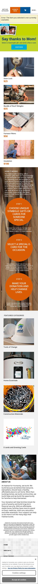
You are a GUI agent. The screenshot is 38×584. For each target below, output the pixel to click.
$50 (6, 136)
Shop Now (19, 47)
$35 (6, 108)
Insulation (8, 161)
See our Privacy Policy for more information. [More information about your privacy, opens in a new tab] (22, 568)
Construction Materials (13, 414)
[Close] (35, 559)
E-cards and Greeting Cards (15, 447)
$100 (6, 163)
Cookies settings (19, 573)
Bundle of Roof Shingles (14, 106)
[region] (19, 570)
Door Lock (8, 78)
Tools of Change (10, 347)
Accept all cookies (19, 580)
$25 (6, 81)
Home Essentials (11, 380)
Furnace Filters (10, 133)
